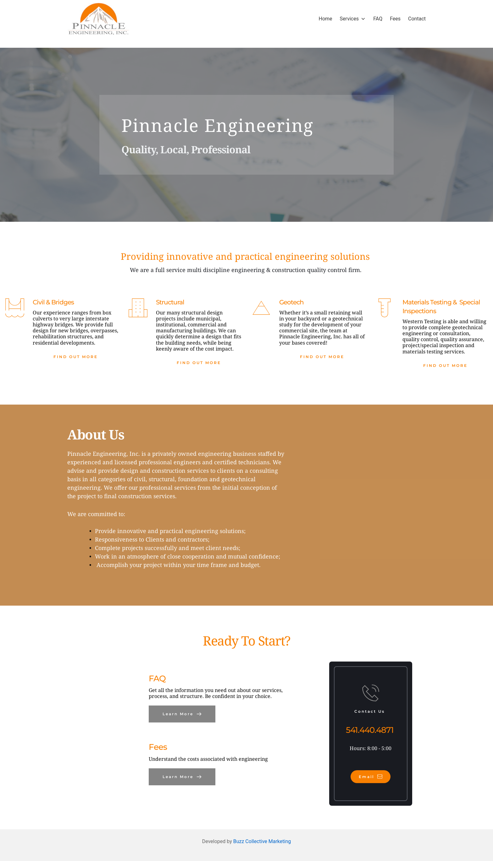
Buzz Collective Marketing (262, 841)
